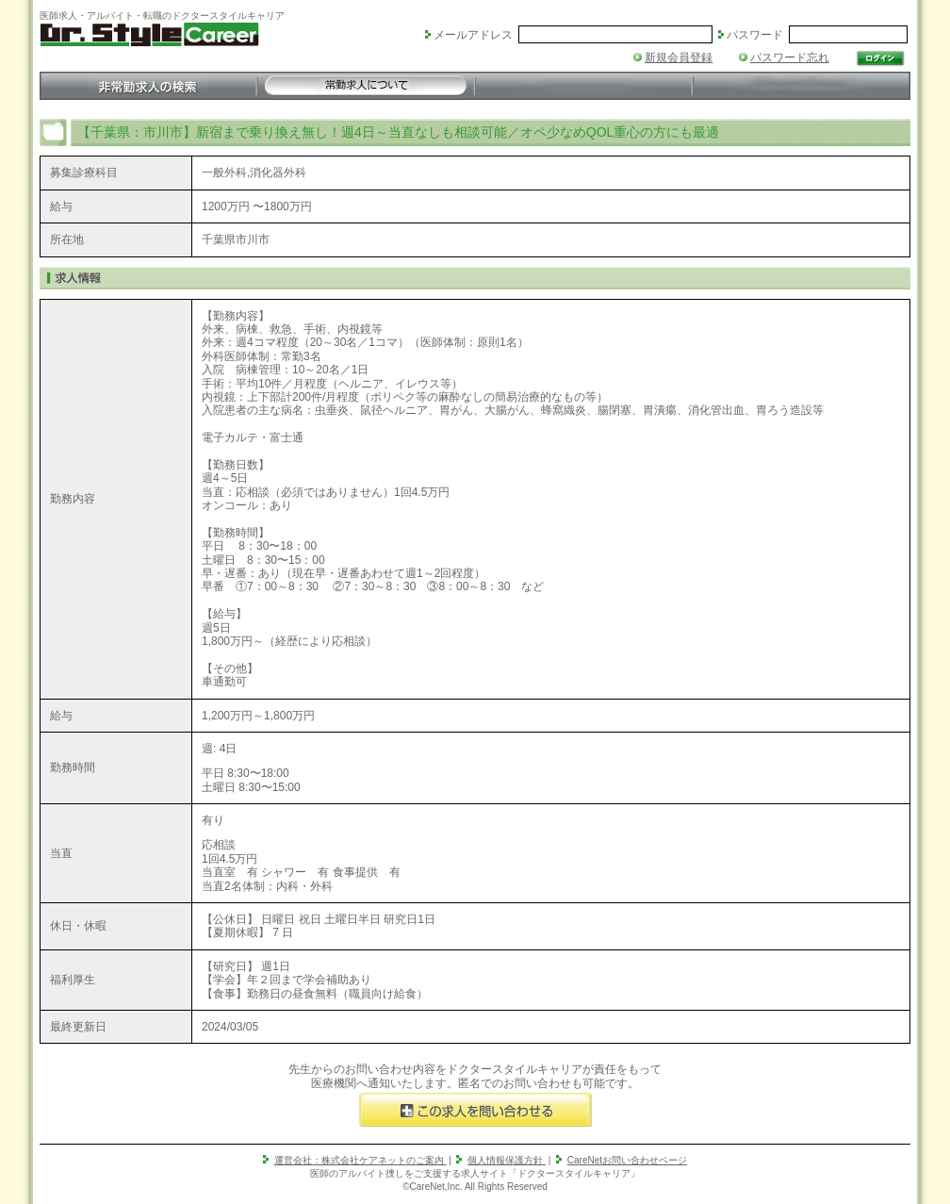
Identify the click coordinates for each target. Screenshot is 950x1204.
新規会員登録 (678, 57)
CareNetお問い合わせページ (627, 1160)
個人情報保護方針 (506, 1160)
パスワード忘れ (789, 57)
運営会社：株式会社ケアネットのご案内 (360, 1160)
